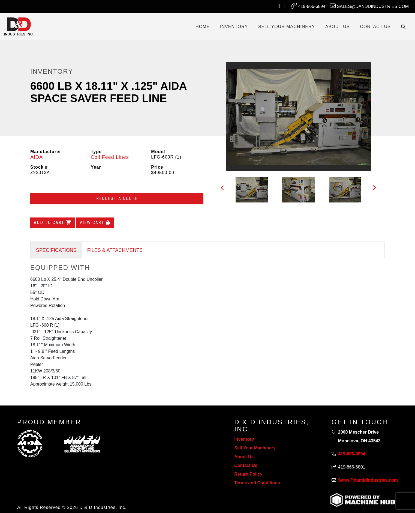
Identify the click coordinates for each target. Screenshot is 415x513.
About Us (244, 456)
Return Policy (248, 474)
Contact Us (245, 465)
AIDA (36, 157)
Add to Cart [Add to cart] (52, 222)
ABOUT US (337, 26)
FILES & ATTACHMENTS (115, 250)
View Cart (95, 222)
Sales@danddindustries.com (369, 6)
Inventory (244, 439)
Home (203, 26)
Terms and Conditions (257, 483)
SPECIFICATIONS (56, 250)
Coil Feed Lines (110, 157)
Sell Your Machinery (254, 448)
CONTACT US (375, 26)
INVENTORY (234, 26)
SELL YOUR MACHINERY (286, 26)
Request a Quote (117, 198)
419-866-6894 (308, 6)
